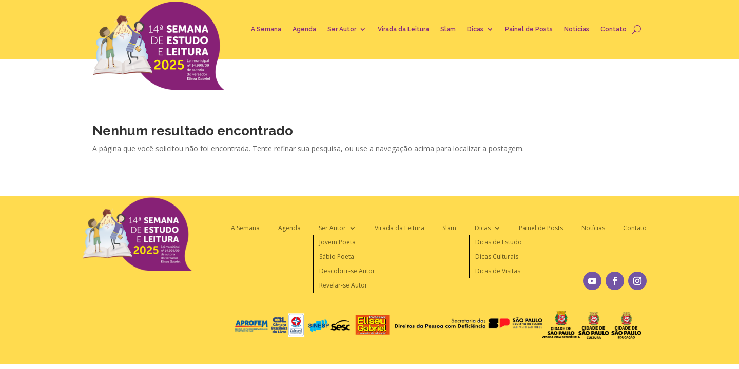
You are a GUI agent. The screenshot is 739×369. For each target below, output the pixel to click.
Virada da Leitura (403, 29)
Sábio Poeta (336, 256)
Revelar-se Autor (343, 285)
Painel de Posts (529, 29)
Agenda (304, 29)
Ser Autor (341, 29)
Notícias (576, 29)
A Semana (266, 29)
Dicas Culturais (496, 256)
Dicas (475, 29)
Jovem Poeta (337, 242)
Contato (613, 29)
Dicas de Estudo (498, 242)
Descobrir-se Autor (347, 270)
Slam (448, 29)
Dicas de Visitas (497, 270)
